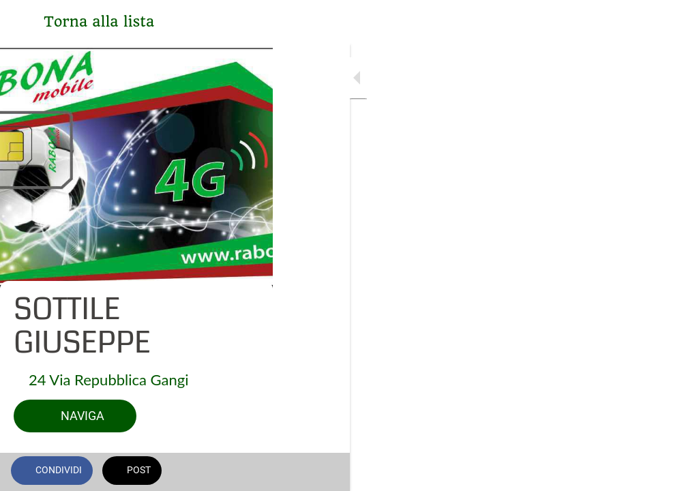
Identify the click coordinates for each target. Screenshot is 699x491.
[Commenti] (671, 472)
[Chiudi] (22, 22)
